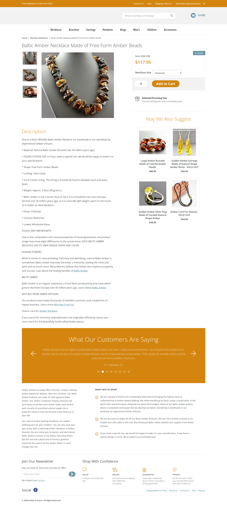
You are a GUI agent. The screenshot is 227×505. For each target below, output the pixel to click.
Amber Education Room (61, 435)
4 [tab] (111, 371)
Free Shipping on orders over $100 (37, 3)
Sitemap (201, 490)
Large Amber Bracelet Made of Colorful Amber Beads (153, 148)
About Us (173, 490)
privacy (41, 480)
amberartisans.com (44, 14)
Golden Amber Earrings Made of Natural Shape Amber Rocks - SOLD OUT (184, 148)
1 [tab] (98, 371)
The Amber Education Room (188, 3)
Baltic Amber (81, 270)
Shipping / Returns (163, 3)
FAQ (149, 3)
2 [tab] (102, 371)
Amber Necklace (48, 311)
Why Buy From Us (64, 304)
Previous (33, 353)
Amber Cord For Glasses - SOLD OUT (184, 197)
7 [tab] (124, 371)
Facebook (204, 3)
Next (193, 353)
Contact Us (138, 3)
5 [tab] (115, 371)
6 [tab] (120, 371)
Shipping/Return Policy (157, 490)
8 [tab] (128, 371)
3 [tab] (107, 371)
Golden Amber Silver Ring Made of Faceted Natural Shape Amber (153, 199)
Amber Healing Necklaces (46, 421)
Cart (201, 15)
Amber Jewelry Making (128, 400)
